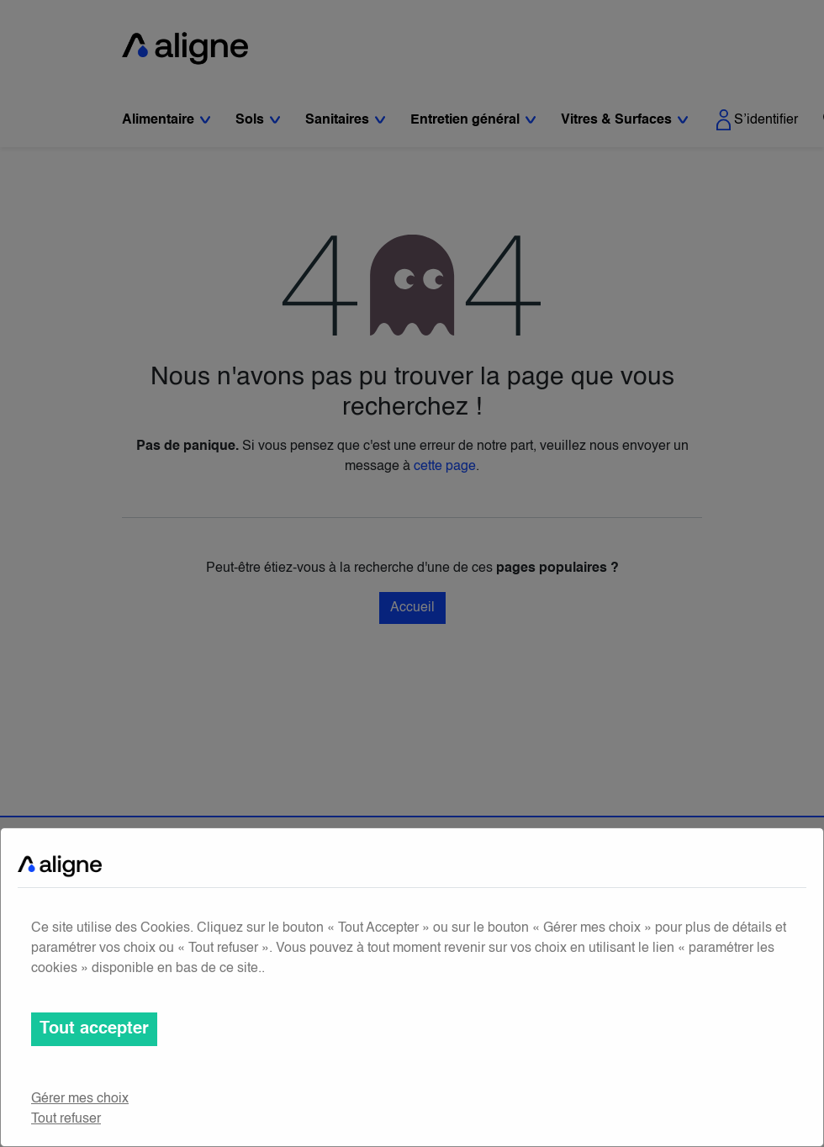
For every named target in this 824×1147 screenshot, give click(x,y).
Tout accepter (94, 1029)
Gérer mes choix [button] (80, 1099)
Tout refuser (66, 1119)
